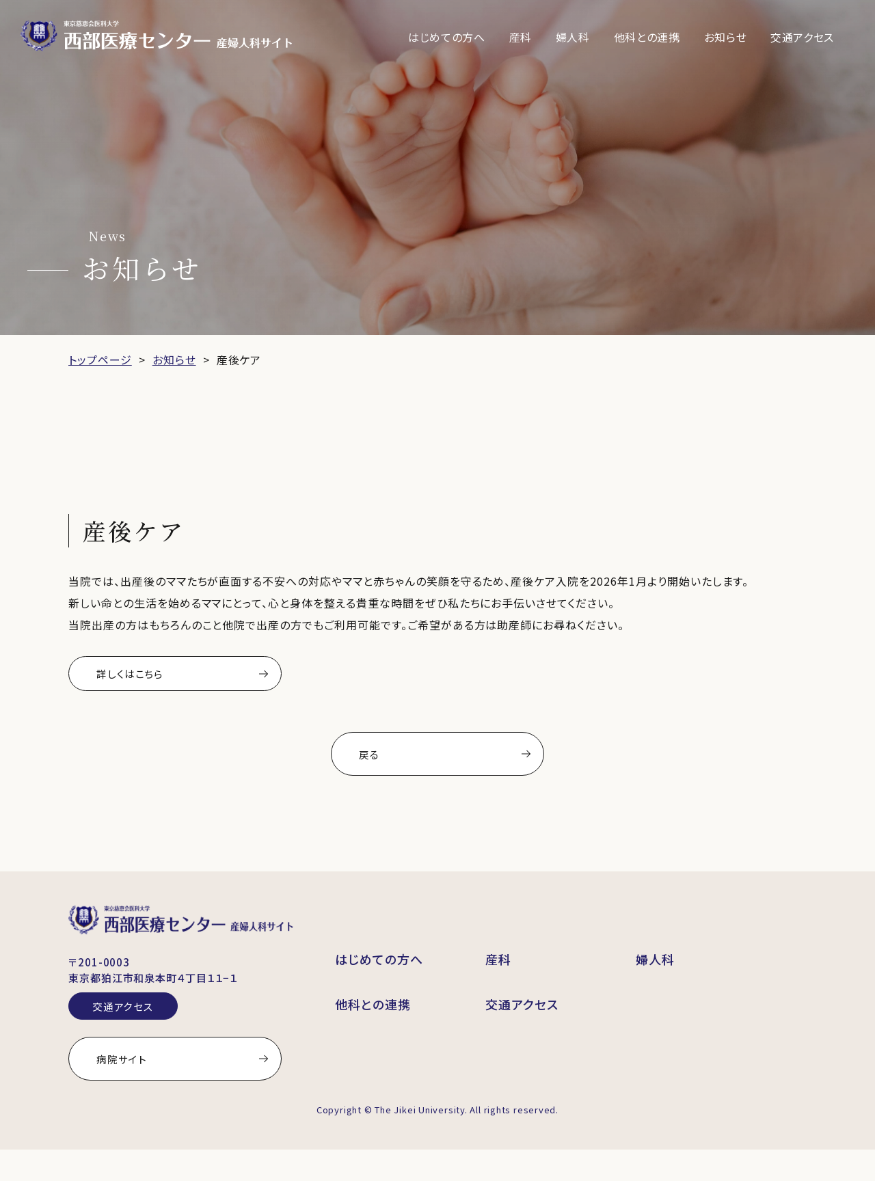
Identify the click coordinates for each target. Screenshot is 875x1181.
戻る (381, 763)
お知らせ (725, 37)
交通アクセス (802, 37)
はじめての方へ (446, 37)
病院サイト (124, 1084)
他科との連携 (647, 37)
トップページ (100, 359)
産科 (520, 37)
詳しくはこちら (134, 674)
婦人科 (573, 37)
